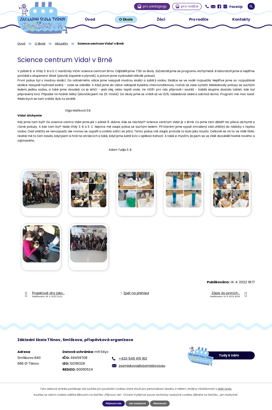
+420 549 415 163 (133, 358)
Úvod (90, 19)
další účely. (225, 388)
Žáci (161, 19)
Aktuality (61, 43)
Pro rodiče (198, 19)
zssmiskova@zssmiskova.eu (142, 365)
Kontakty (241, 19)
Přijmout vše (111, 403)
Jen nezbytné (137, 403)
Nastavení (162, 403)
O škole (126, 19)
